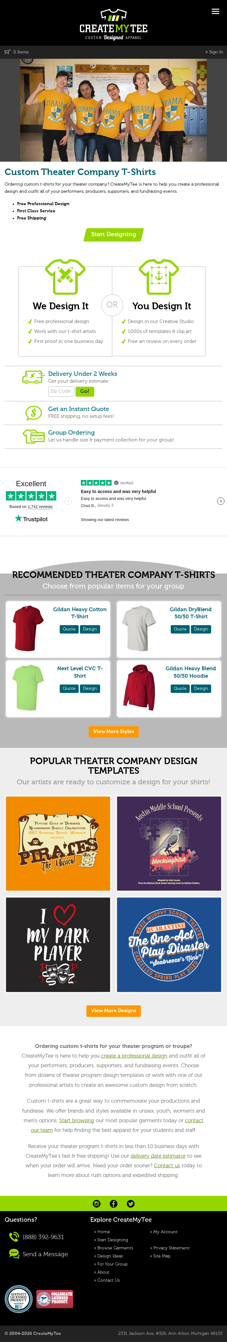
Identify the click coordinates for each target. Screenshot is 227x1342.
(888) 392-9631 (36, 1237)
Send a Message (38, 1254)
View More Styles (113, 731)
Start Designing (112, 1240)
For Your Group (112, 1264)
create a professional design (134, 1056)
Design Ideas (110, 1256)
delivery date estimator (158, 1156)
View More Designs (113, 1010)
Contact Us (108, 1280)
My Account (165, 1232)
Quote (69, 629)
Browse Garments (115, 1248)
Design (90, 629)
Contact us (167, 1166)
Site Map (161, 1256)
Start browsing (76, 1120)
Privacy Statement (171, 1248)
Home (103, 1232)
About (103, 1272)
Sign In (216, 52)
